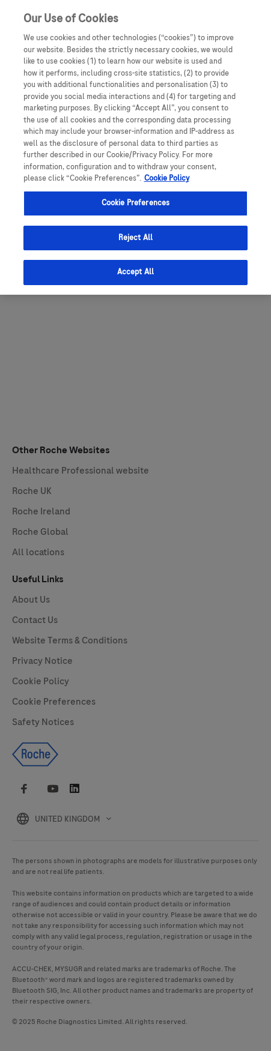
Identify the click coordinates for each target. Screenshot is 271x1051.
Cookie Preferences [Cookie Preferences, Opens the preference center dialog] (135, 195)
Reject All (135, 229)
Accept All (135, 264)
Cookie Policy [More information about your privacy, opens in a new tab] (166, 170)
